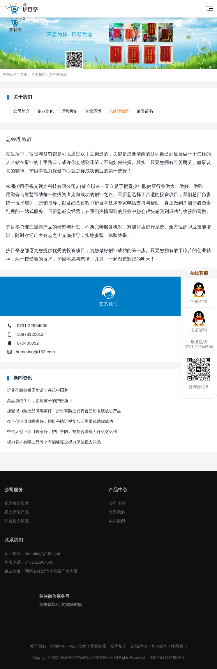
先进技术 (78, 646)
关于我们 (38, 75)
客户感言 (159, 646)
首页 (23, 75)
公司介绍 (117, 503)
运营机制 (69, 111)
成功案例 (117, 520)
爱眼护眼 (98, 646)
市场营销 (139, 646)
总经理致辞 (58, 75)
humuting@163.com (35, 352)
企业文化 (45, 111)
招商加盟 (118, 646)
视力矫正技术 (16, 503)
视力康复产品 (16, 512)
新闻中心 (58, 646)
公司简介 (21, 111)
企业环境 (93, 111)
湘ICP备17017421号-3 (167, 658)
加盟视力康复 (16, 520)
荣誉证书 (145, 111)
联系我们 (117, 512)
